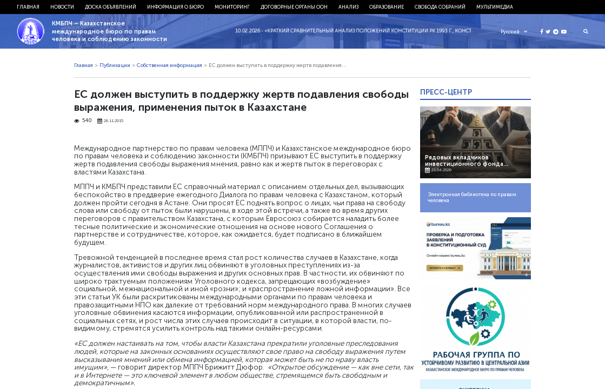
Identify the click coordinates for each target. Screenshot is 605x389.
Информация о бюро (175, 7)
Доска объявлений (110, 7)
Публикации (114, 65)
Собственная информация (169, 65)
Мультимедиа (494, 7)
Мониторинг (232, 7)
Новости (62, 7)
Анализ (348, 7)
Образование (386, 7)
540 (83, 121)
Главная (28, 7)
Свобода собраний (440, 7)
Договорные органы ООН (294, 7)
